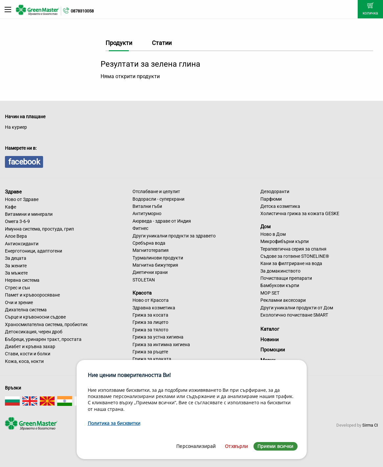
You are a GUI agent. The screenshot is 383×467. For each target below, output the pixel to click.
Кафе (10, 207)
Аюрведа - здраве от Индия (161, 221)
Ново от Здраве (21, 199)
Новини (269, 340)
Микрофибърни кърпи (284, 241)
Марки (267, 360)
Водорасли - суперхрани (158, 199)
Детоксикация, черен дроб (33, 331)
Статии (162, 42)
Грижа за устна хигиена (157, 337)
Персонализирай (196, 446)
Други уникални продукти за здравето (174, 235)
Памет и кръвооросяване (32, 295)
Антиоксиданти (21, 243)
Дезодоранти (274, 191)
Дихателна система (26, 309)
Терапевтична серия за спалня (293, 249)
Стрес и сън (17, 287)
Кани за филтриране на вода (291, 263)
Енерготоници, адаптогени (33, 251)
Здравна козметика (153, 307)
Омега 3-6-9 (17, 221)
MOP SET (269, 293)
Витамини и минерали (29, 214)
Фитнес (140, 228)
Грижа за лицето (150, 322)
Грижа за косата (150, 315)
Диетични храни (150, 272)
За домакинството (280, 271)
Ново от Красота (150, 300)
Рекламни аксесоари (283, 300)
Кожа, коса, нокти (24, 361)
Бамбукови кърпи (279, 285)
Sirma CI (370, 425)
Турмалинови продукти (157, 257)
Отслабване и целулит (156, 191)
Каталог (269, 329)
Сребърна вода (148, 243)
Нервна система (22, 280)
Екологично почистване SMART (294, 315)
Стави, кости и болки (27, 353)
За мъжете (16, 273)
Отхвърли (236, 446)
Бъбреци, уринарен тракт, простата (43, 339)
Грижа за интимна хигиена (161, 344)
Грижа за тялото (150, 329)
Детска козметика (280, 206)
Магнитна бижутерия (155, 265)
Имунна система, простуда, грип (39, 229)
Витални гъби (147, 206)
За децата (15, 258)
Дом (265, 227)
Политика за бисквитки (114, 423)
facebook (24, 162)
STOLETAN (143, 279)
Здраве (13, 192)
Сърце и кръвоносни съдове (35, 317)
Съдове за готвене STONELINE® (294, 256)
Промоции (272, 350)
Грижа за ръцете (150, 351)
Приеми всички (275, 446)
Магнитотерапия (150, 250)
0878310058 (82, 11)
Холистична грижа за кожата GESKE (299, 213)
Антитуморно (146, 213)
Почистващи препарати (286, 278)
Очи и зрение (19, 302)
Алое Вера (16, 236)
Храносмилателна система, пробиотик (46, 324)
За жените (16, 265)
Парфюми (271, 199)
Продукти (119, 42)
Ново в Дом (273, 234)
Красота (142, 293)
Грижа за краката (151, 359)
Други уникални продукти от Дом (296, 307)
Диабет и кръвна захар (30, 346)
